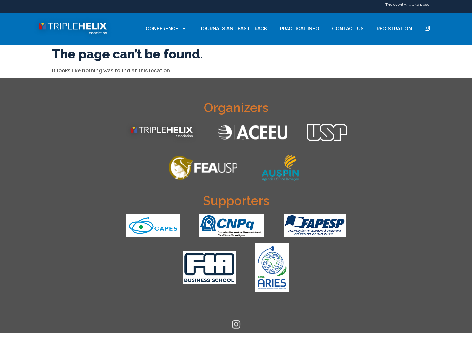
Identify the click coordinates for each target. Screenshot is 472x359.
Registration (394, 29)
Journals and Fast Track (233, 29)
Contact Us (348, 29)
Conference (166, 29)
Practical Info (299, 29)
